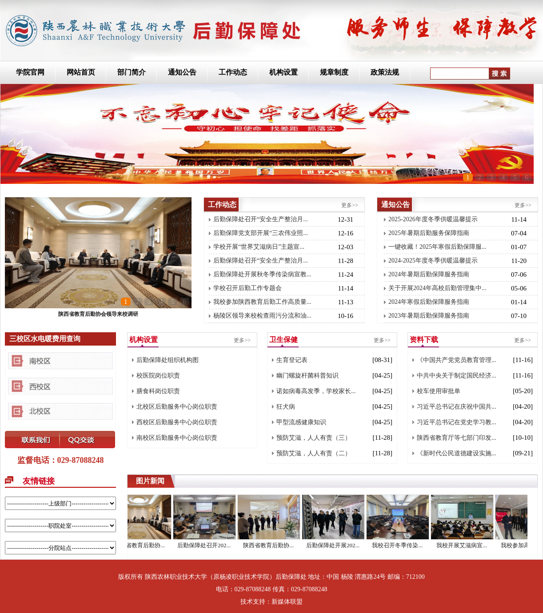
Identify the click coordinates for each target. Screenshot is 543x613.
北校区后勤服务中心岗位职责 (176, 406)
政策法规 (385, 72)
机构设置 (283, 72)
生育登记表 (291, 360)
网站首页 (81, 72)
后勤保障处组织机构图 (167, 360)
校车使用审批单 (438, 391)
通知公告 (182, 72)
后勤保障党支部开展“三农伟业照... (260, 233)
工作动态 (233, 72)
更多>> (349, 205)
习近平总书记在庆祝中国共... (456, 406)
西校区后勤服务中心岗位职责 (176, 422)
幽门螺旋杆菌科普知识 (307, 375)
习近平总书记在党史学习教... (456, 422)
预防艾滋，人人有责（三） (313, 437)
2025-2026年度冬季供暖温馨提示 (433, 219)
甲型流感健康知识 (301, 422)
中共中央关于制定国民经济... (456, 375)
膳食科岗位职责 (158, 391)
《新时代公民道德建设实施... (456, 453)
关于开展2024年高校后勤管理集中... (437, 288)
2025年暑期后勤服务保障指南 (428, 233)
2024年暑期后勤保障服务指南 (428, 274)
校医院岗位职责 (158, 375)
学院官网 (30, 72)
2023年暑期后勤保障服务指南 (428, 315)
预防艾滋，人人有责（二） (313, 453)
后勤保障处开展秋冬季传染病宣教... (262, 274)
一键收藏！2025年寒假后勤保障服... (437, 246)
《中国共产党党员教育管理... (456, 360)
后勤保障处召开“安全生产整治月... (260, 219)
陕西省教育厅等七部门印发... (456, 437)
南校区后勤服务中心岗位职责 (176, 437)
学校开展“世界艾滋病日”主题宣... (258, 246)
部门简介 (131, 72)
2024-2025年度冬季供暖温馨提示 (433, 260)
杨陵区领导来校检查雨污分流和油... (262, 315)
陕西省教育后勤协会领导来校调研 (98, 314)
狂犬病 (285, 406)
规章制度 (334, 72)
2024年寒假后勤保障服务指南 (428, 302)
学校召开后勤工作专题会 (247, 288)
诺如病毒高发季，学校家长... (316, 391)
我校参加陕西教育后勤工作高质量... (262, 302)
